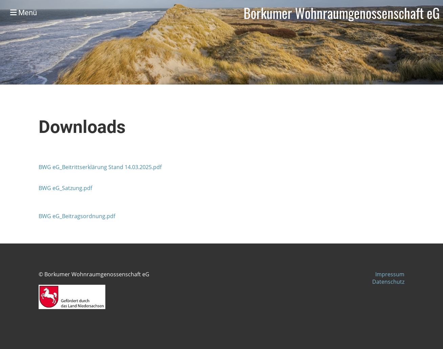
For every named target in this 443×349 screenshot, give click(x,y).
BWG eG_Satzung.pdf (65, 188)
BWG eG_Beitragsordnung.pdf (77, 216)
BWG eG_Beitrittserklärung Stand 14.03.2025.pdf (100, 167)
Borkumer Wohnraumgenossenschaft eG (342, 12)
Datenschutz (388, 281)
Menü (23, 12)
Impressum (389, 274)
